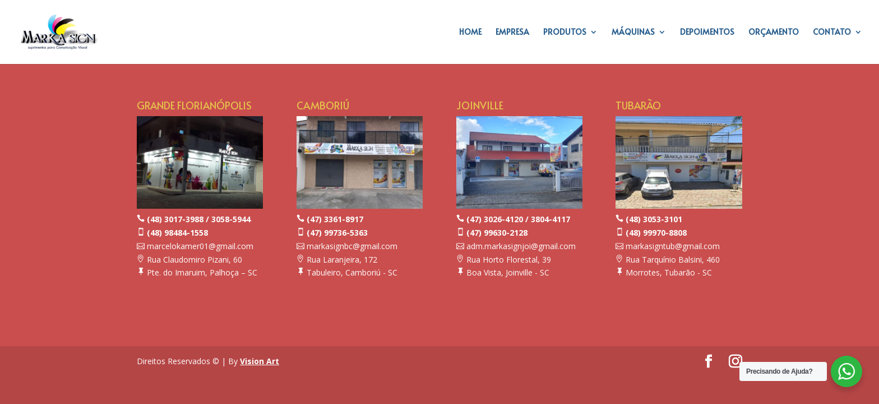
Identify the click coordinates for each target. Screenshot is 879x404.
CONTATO (832, 32)
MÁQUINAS (633, 32)
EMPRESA (512, 32)
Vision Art (259, 361)
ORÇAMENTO (773, 32)
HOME (470, 32)
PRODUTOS (564, 32)
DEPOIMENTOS (707, 32)
